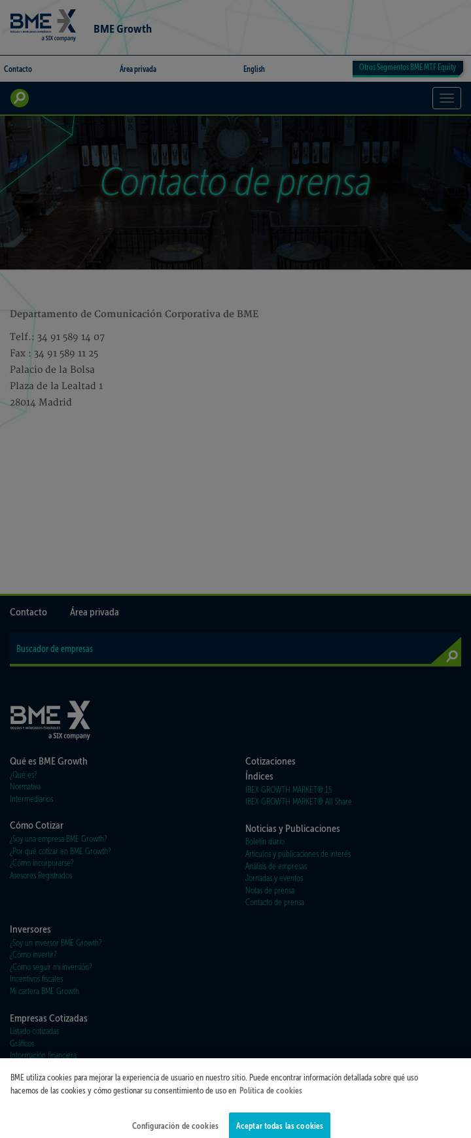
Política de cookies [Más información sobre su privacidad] (270, 1096)
